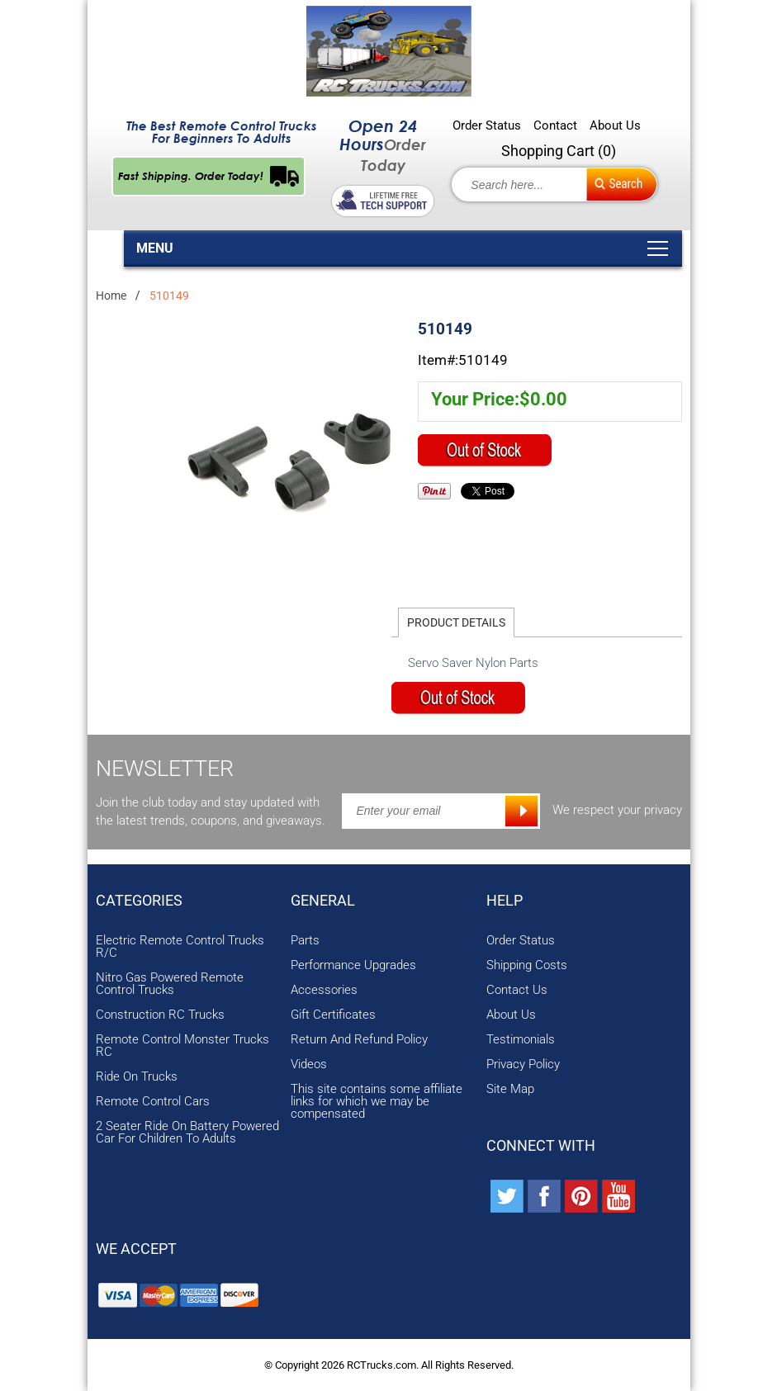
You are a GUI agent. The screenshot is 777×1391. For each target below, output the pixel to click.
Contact (555, 126)
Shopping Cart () (558, 150)
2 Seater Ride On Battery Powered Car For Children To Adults (187, 1132)
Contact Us (516, 990)
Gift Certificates (333, 1015)
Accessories (324, 990)
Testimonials (520, 1040)
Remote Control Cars (153, 1101)
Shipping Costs (526, 965)
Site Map (510, 1089)
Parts (305, 940)
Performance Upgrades (353, 965)
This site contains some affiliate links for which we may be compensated (376, 1101)
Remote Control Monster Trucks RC (182, 1046)
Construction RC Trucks (160, 1015)
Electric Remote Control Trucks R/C (180, 946)
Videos (309, 1064)
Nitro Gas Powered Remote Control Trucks (170, 984)
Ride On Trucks (137, 1077)
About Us (615, 126)
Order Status (486, 126)
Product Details (456, 622)
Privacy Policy (523, 1064)
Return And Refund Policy (359, 1040)
